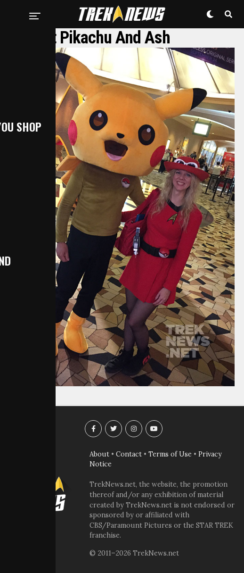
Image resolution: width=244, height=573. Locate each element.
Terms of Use (170, 454)
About (99, 454)
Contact (129, 454)
